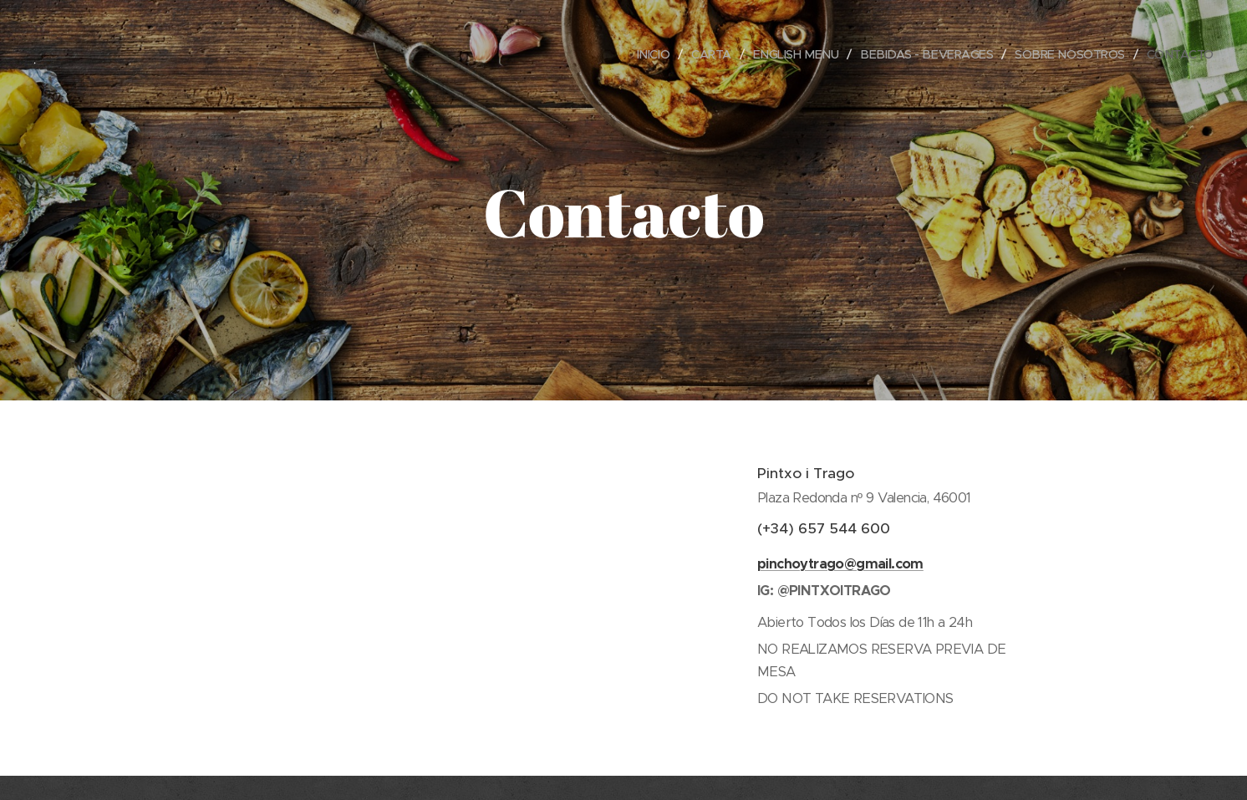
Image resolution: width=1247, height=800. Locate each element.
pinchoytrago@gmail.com (840, 563)
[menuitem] (634, 54)
